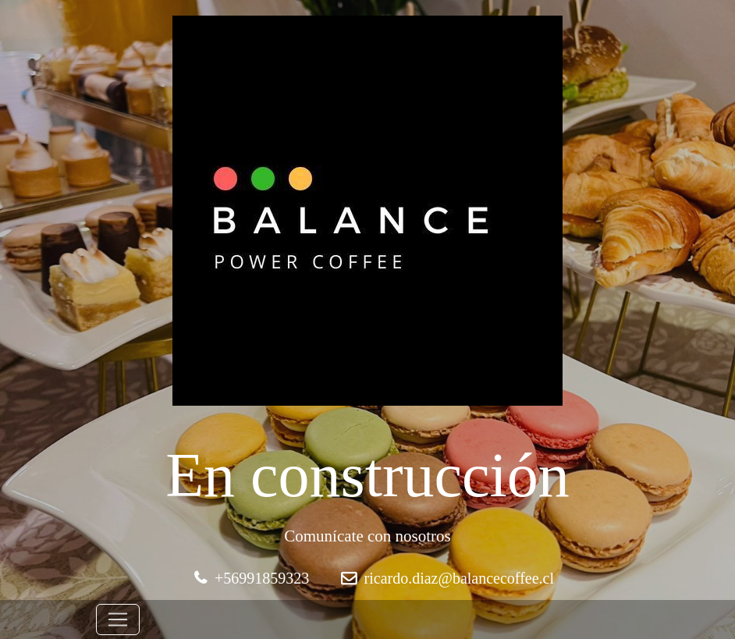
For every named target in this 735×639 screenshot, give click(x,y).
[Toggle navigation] (118, 619)
